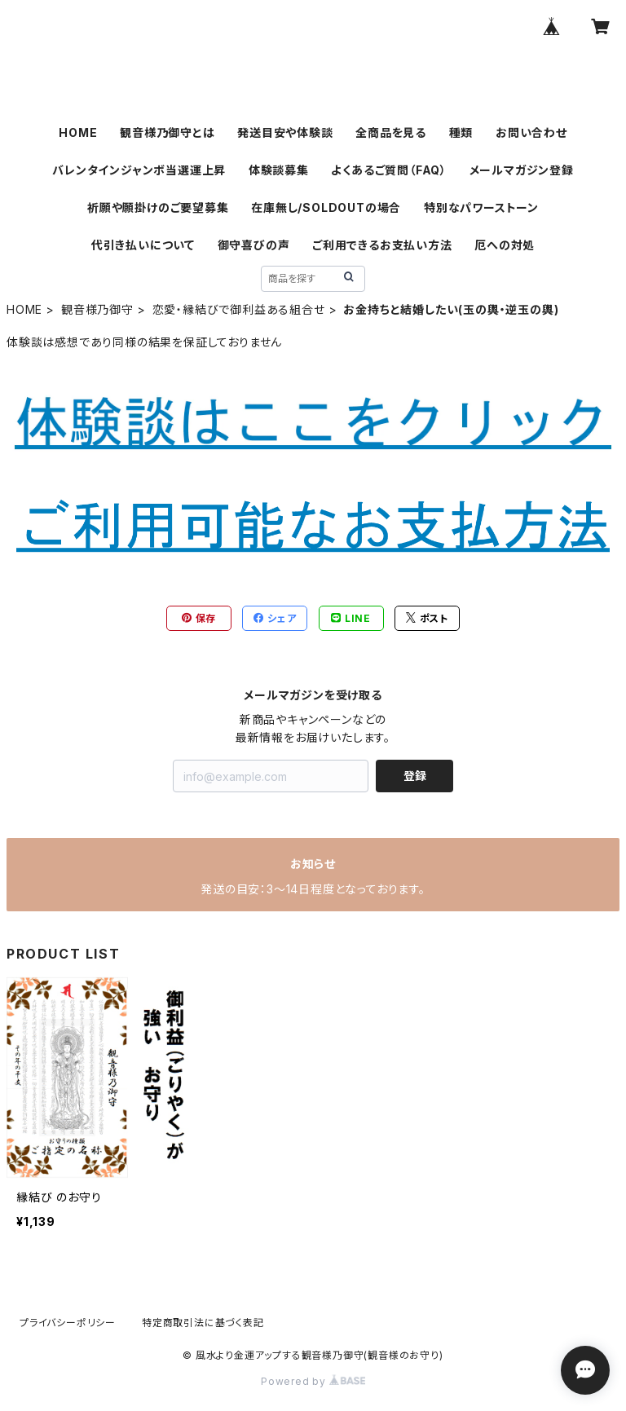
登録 (414, 776)
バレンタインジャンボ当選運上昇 (139, 170)
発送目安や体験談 (285, 132)
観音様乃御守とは (167, 132)
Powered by (313, 1381)
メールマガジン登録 (522, 170)
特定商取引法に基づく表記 (203, 1322)
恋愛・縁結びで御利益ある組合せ (238, 309)
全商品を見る (390, 132)
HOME (78, 132)
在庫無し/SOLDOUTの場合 (326, 207)
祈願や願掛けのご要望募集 (158, 207)
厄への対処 (504, 245)
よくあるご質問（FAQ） (389, 170)
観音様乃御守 (97, 309)
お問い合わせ (531, 132)
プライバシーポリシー (68, 1322)
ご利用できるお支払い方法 (382, 245)
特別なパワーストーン (481, 207)
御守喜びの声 (254, 245)
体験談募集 (279, 170)
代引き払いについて (143, 245)
